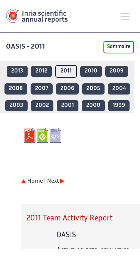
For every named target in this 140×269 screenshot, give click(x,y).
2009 (117, 71)
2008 (16, 88)
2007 (41, 88)
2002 (42, 105)
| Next (54, 181)
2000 (93, 105)
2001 (67, 105)
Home (32, 181)
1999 (119, 105)
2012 (41, 71)
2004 (119, 88)
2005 (93, 88)
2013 (17, 71)
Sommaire (118, 47)
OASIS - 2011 (25, 47)
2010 (91, 71)
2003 (16, 105)
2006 (67, 88)
